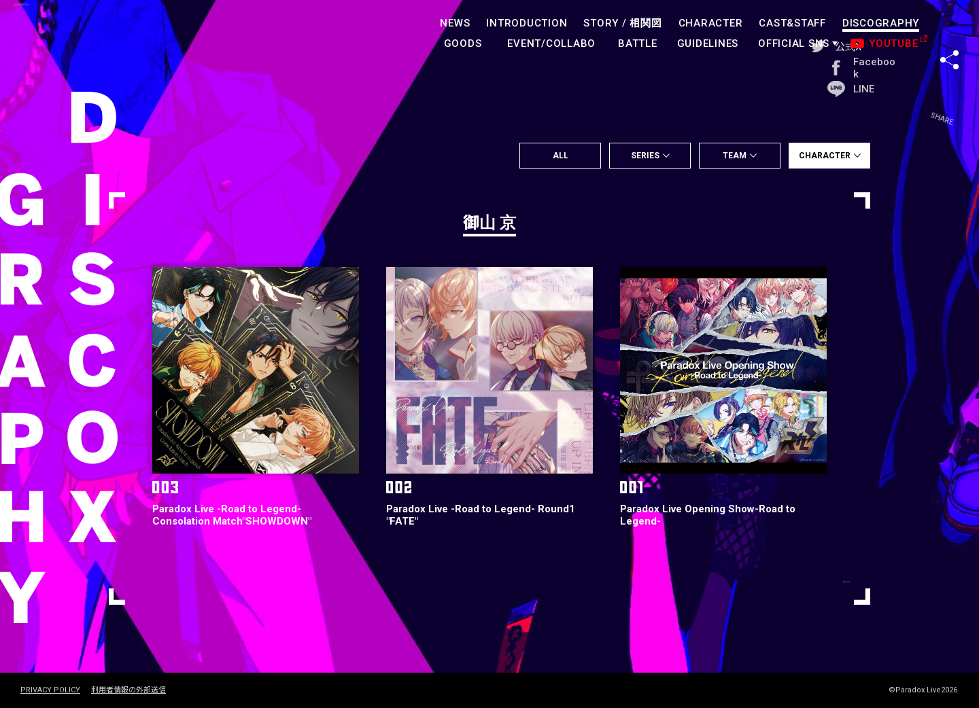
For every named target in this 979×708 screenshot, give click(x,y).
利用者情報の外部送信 (128, 690)
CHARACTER (711, 23)
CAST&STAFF (792, 23)
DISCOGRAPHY (880, 23)
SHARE (949, 33)
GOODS (463, 43)
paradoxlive (82, 37)
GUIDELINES (708, 43)
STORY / (622, 23)
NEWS (455, 23)
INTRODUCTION (526, 23)
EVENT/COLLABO (551, 43)
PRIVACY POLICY (50, 690)
